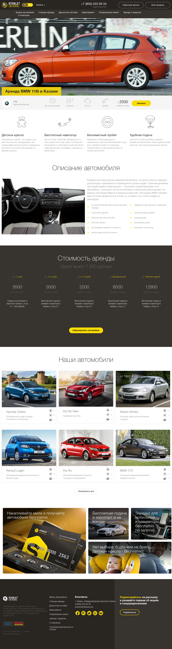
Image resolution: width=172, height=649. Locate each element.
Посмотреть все (86, 491)
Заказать (141, 103)
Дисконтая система (68, 13)
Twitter (89, 613)
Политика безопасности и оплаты (61, 628)
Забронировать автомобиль (86, 330)
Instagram (83, 613)
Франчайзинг (88, 13)
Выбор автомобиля (25, 13)
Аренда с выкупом (132, 13)
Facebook (77, 613)
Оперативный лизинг (109, 13)
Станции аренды (46, 13)
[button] (13, 48)
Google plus (95, 613)
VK (101, 613)
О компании (23, 15)
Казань (40, 5)
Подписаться (129, 612)
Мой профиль (157, 5)
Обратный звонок (131, 5)
